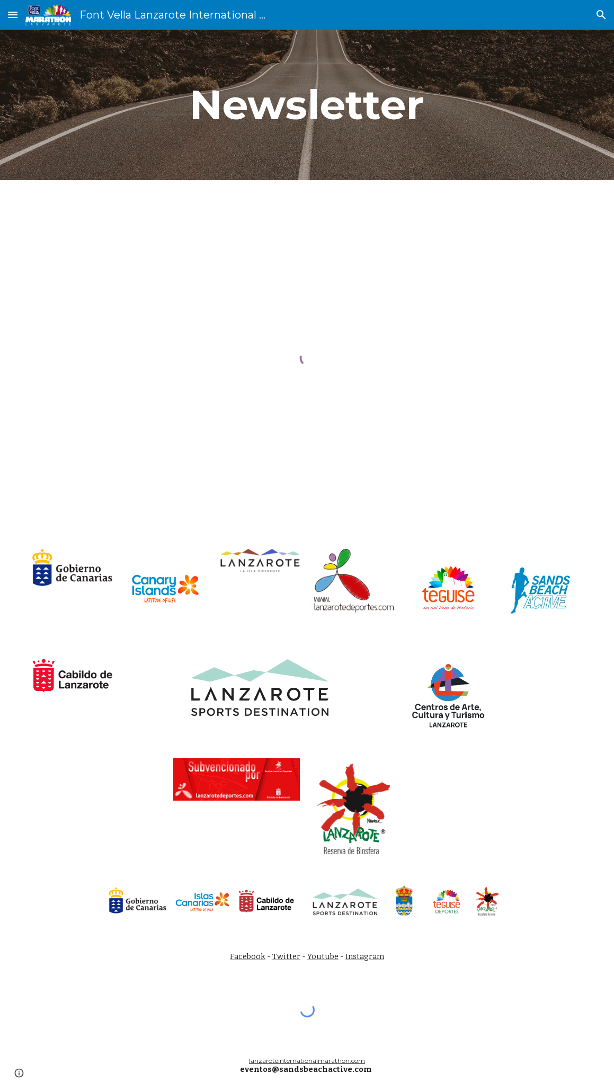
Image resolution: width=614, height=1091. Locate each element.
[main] (306, 105)
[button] (12, 14)
